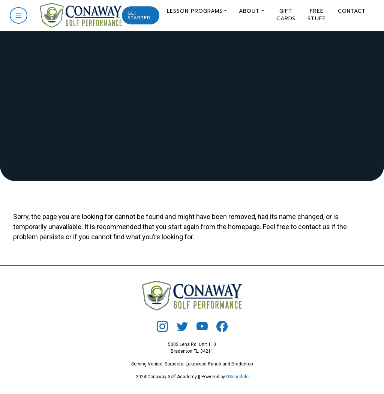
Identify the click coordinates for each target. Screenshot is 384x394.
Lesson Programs (195, 11)
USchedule (237, 376)
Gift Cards (286, 15)
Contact (352, 11)
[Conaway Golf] (78, 14)
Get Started (139, 15)
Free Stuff (317, 15)
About (249, 11)
